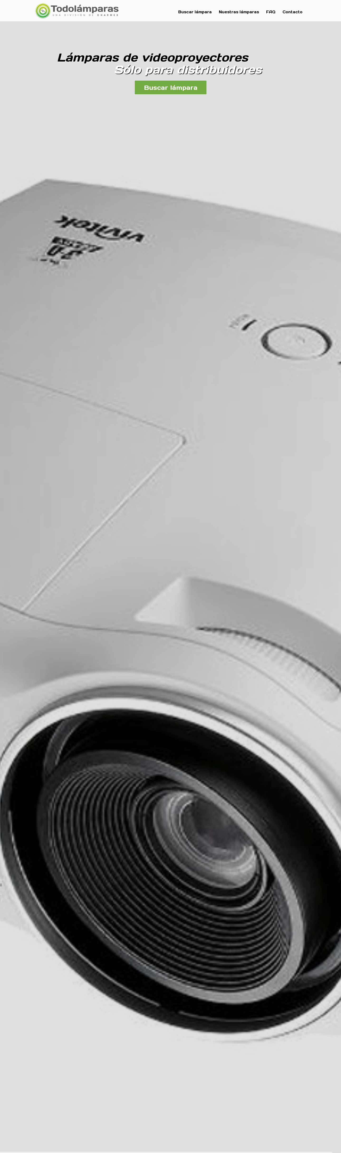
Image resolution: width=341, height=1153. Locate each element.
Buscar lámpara (195, 12)
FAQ (270, 12)
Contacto (293, 12)
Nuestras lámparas (239, 12)
